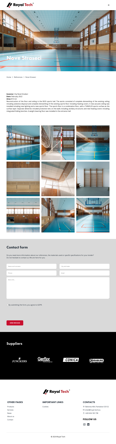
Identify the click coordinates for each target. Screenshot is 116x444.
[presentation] (22, 311)
